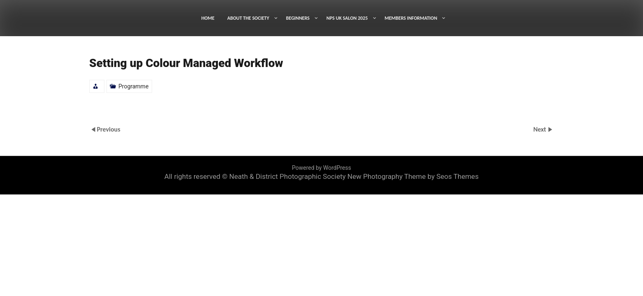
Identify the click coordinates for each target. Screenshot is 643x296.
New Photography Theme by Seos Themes (413, 176)
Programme (133, 86)
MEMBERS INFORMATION (411, 18)
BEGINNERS (298, 18)
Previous (108, 129)
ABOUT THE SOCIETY (248, 18)
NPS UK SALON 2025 (347, 18)
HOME (208, 18)
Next (540, 129)
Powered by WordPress (321, 167)
